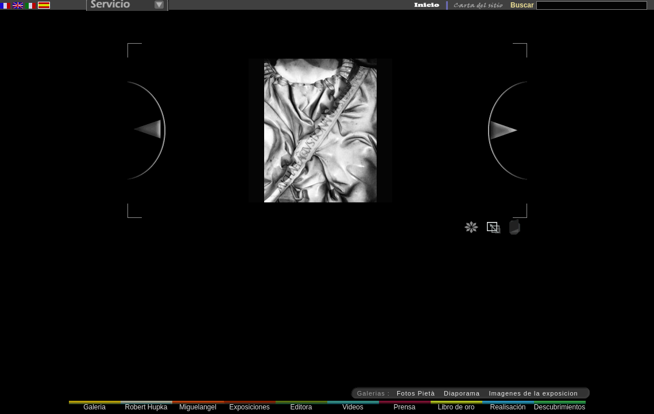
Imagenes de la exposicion (533, 393)
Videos (352, 407)
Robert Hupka (146, 407)
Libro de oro (456, 407)
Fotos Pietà (416, 393)
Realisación (507, 407)
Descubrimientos (559, 407)
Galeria (94, 407)
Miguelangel (197, 407)
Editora (301, 407)
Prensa (404, 407)
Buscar (522, 5)
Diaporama (462, 393)
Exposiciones (249, 407)
